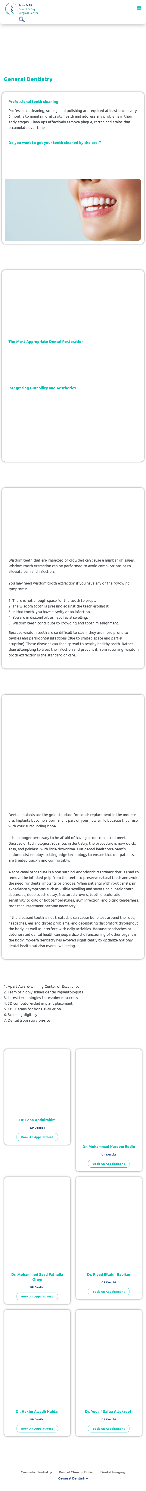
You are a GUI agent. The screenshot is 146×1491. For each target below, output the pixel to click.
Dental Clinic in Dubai (76, 1472)
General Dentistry (73, 1478)
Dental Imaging (112, 1472)
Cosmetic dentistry (36, 1472)
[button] (139, 8)
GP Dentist (37, 1128)
